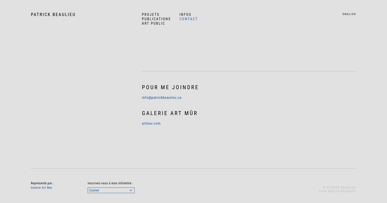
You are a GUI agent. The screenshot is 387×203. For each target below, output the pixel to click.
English (349, 14)
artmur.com (151, 123)
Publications (156, 19)
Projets (151, 15)
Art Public (153, 23)
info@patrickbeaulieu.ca (162, 97)
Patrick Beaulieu (53, 14)
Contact (188, 19)
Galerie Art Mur (41, 187)
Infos (185, 15)
